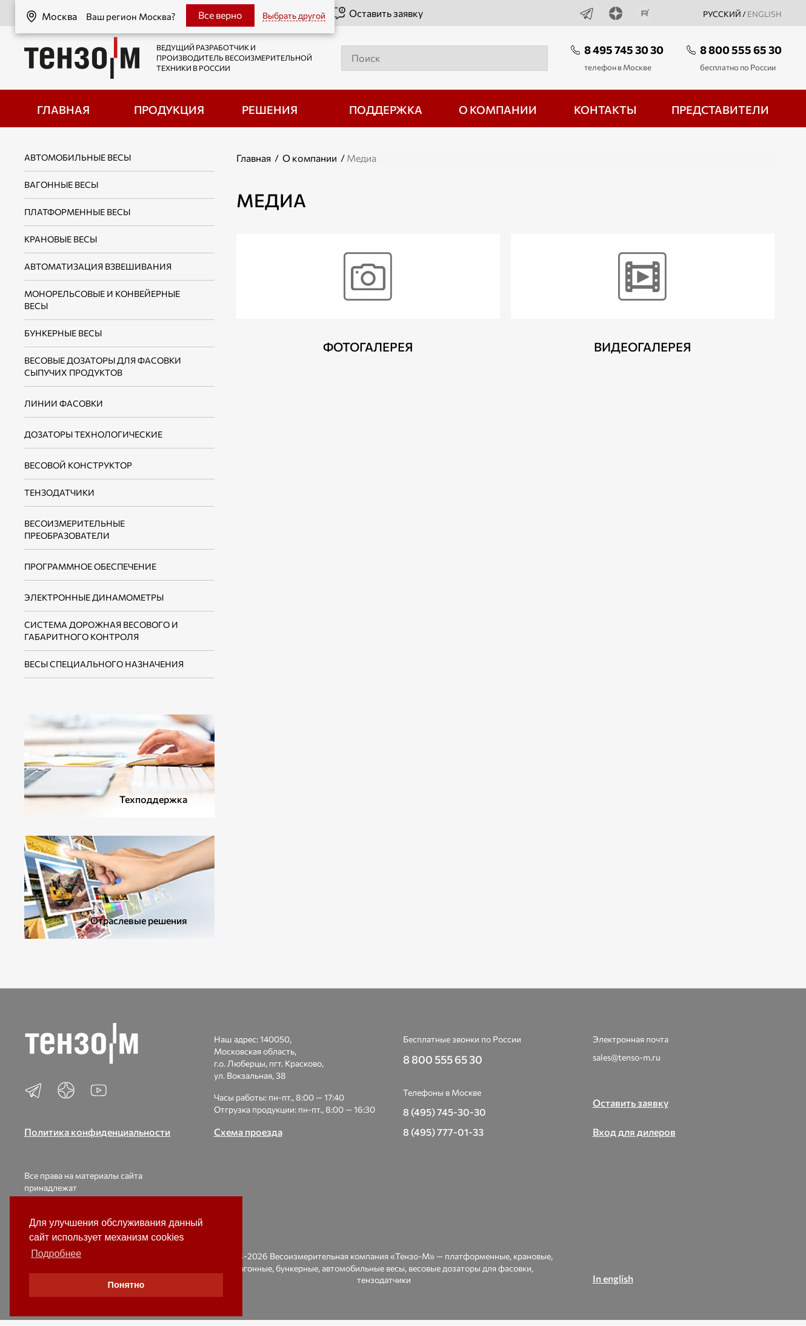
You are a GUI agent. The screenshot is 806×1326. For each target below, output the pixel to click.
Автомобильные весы (77, 157)
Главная (253, 158)
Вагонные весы (61, 184)
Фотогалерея (368, 346)
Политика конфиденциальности (97, 1132)
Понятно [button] (126, 1285)
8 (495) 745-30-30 (444, 1112)
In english (613, 1278)
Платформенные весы (77, 212)
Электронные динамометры (94, 597)
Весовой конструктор (78, 465)
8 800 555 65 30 (741, 49)
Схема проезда (248, 1132)
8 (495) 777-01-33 (443, 1132)
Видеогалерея (642, 346)
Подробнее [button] (56, 1253)
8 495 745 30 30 (624, 49)
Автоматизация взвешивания (98, 266)
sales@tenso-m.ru (627, 1057)
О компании (309, 158)
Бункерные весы (63, 333)
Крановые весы (60, 239)
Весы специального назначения (104, 664)
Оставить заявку (377, 13)
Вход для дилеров (634, 1132)
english (764, 14)
